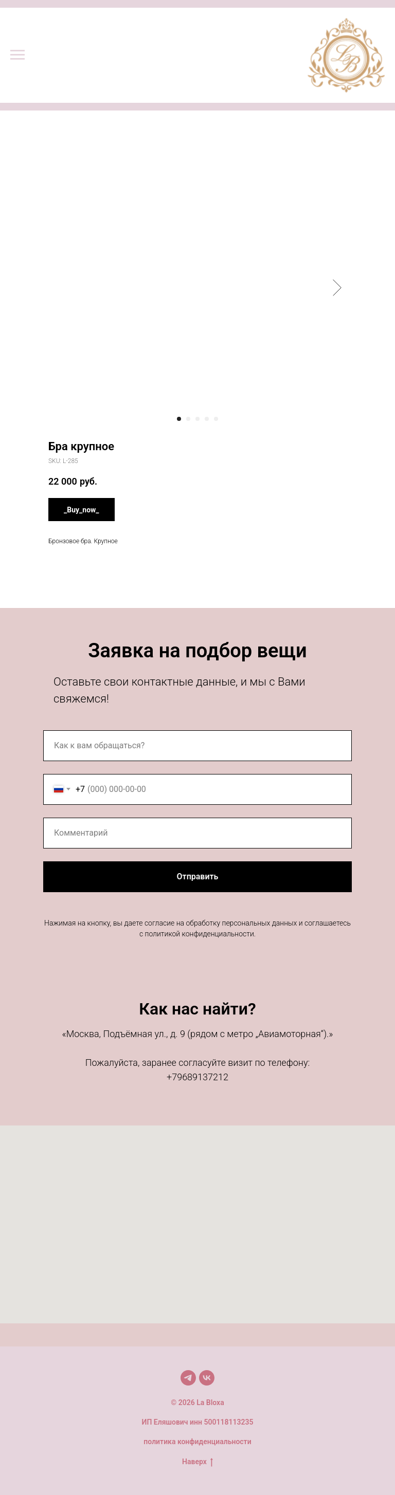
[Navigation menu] (17, 55)
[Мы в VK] (206, 1378)
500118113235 (228, 1422)
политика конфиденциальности (197, 1441)
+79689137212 (197, 1077)
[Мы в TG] (188, 1378)
